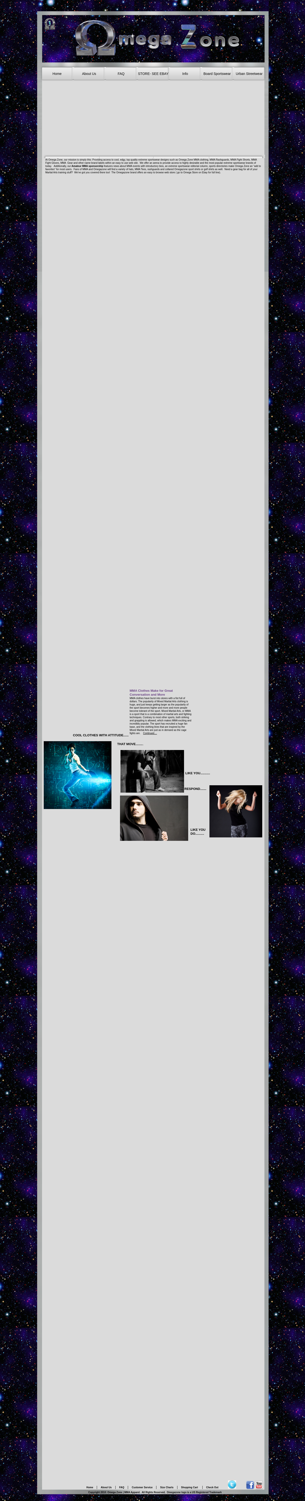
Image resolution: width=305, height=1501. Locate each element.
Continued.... (150, 733)
